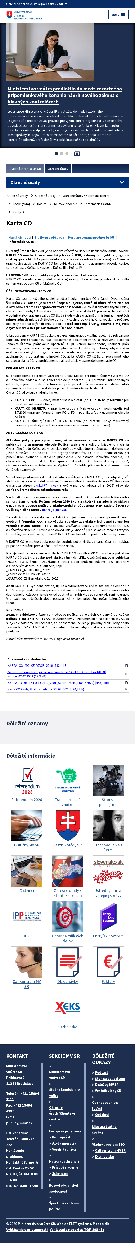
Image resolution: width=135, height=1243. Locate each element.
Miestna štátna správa (104, 1129)
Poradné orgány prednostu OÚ (91, 237)
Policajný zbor (63, 1137)
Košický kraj (21, 204)
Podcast (101, 1072)
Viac (10, 148)
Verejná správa (64, 1149)
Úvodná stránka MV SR (25, 169)
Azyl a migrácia (64, 1143)
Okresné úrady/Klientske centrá (62, 1113)
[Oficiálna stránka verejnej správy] (51, 3)
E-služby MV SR (106, 1084)
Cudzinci (102, 1114)
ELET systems (80, 1223)
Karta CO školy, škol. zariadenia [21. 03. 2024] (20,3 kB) (45, 689)
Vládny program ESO (108, 1144)
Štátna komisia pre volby (64, 1092)
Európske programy (65, 1131)
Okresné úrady (58, 169)
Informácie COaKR (98, 204)
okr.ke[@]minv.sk (46, 485)
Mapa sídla (101, 1223)
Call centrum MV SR (110, 1150)
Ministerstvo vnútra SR (59, 1075)
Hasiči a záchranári (64, 1161)
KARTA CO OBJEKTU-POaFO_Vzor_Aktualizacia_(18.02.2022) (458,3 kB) (58, 683)
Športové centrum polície (64, 1206)
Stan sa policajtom (110, 1078)
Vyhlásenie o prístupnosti (27, 1229)
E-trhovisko (104, 1156)
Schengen (60, 1173)
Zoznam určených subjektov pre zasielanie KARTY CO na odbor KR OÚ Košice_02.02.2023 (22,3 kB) (56, 674)
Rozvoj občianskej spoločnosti (63, 1188)
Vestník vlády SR (108, 1090)
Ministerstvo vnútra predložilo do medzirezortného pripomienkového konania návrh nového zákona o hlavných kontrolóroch (65, 95)
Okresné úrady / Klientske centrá (86, 196)
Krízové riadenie (65, 204)
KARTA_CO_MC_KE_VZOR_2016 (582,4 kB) (37, 665)
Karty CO (19, 212)
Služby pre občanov (49, 237)
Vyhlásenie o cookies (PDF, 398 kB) (77, 1229)
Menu (118, 14)
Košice (41, 204)
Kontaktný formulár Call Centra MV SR (22, 1165)
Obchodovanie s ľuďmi (105, 1105)
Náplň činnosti (20, 237)
